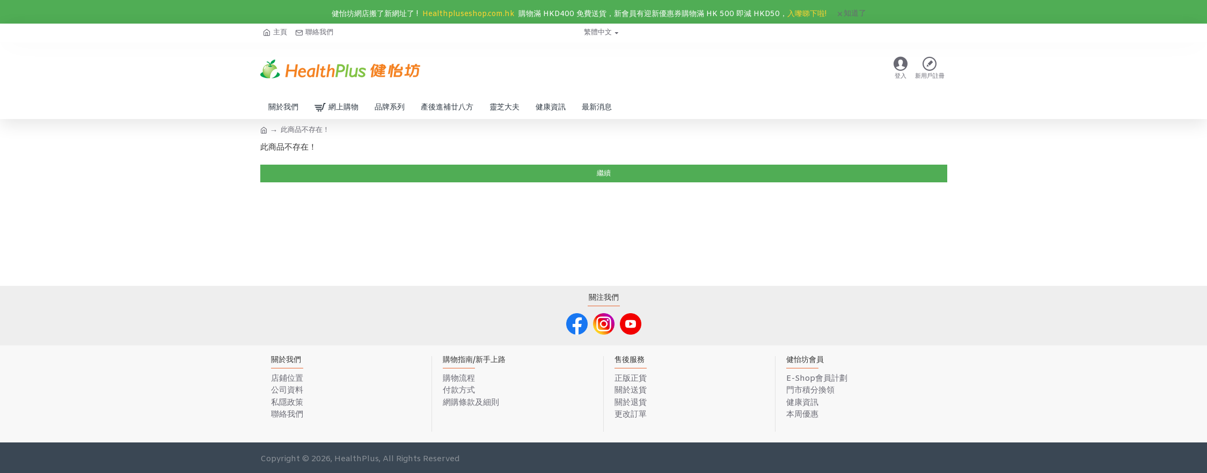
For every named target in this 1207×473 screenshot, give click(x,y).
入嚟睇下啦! (806, 14)
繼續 (604, 173)
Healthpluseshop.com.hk (468, 14)
